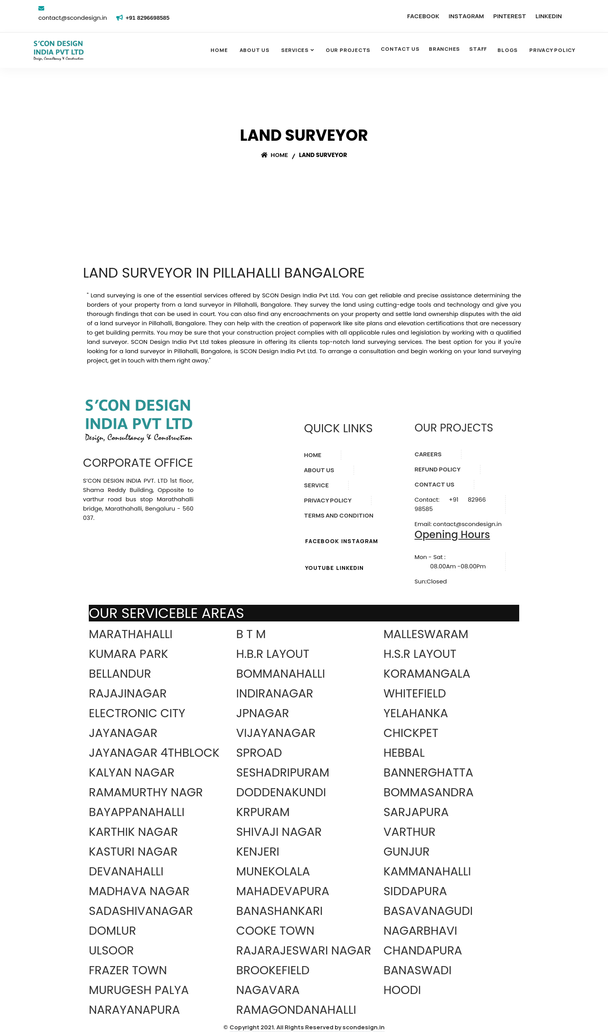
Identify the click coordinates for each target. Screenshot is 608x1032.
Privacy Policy (552, 50)
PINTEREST (509, 16)
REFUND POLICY (438, 469)
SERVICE (316, 485)
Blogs (507, 50)
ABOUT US (319, 470)
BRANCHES (444, 48)
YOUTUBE (319, 567)
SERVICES (295, 50)
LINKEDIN (548, 16)
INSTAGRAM (466, 16)
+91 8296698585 (149, 18)
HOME (312, 455)
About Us (254, 50)
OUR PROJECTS (348, 50)
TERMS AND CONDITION (338, 515)
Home (219, 50)
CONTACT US (400, 48)
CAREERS (428, 454)
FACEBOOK (423, 16)
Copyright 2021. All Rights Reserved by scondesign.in (307, 1027)
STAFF (478, 48)
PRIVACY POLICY (328, 500)
